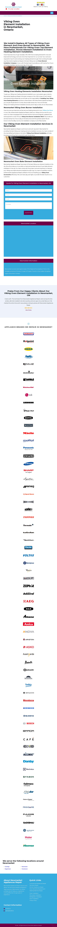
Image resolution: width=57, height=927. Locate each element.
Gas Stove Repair (34, 885)
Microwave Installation (35, 895)
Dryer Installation (34, 893)
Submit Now (28, 212)
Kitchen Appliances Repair (36, 887)
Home (5, 15)
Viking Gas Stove (48, 110)
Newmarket (25, 866)
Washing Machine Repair (36, 890)
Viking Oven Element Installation (16, 15)
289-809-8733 (10, 910)
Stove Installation (34, 898)
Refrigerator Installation (36, 896)
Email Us (8, 908)
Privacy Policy (33, 900)
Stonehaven (25, 869)
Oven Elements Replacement (37, 889)
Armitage (7, 866)
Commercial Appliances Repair (38, 883)
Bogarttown (8, 869)
